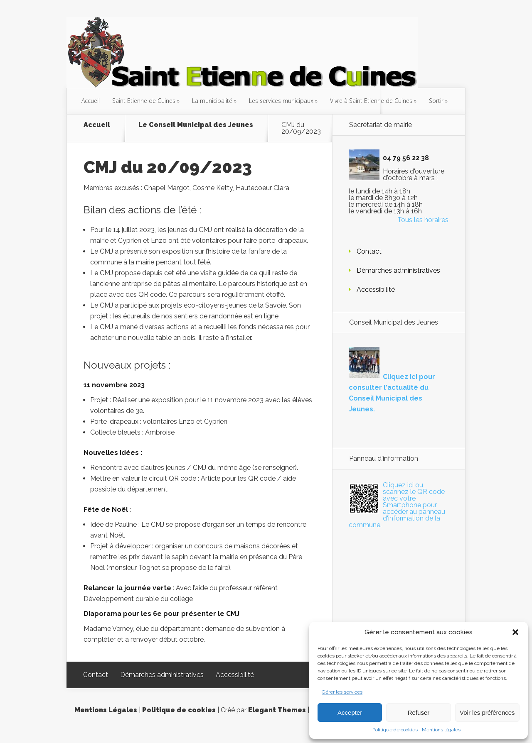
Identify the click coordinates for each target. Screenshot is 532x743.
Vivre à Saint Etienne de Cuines (371, 101)
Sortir (436, 101)
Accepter (349, 712)
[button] (515, 632)
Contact (369, 251)
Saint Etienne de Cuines (143, 101)
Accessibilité (376, 289)
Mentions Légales (105, 710)
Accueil (90, 101)
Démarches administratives (398, 270)
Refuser (419, 712)
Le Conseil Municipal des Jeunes (195, 125)
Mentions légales (441, 730)
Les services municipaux (281, 101)
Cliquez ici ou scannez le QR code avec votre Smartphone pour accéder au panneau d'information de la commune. (397, 505)
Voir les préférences (487, 712)
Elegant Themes (277, 710)
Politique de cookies (395, 730)
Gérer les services (342, 692)
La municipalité (212, 101)
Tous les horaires (422, 220)
